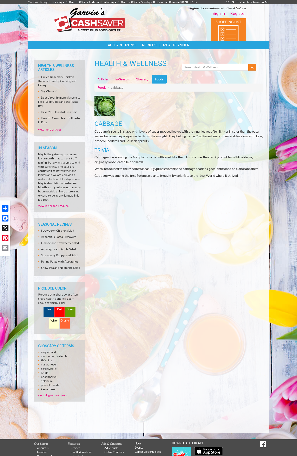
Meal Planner (176, 45)
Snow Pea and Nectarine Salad (60, 267)
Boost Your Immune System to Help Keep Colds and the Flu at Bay (59, 101)
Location (42, 452)
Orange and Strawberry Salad (60, 243)
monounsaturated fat (55, 356)
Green (70, 309)
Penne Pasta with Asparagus (59, 261)
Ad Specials (111, 448)
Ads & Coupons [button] (122, 45)
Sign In (219, 13)
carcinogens (49, 368)
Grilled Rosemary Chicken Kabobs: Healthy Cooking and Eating (57, 81)
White (54, 320)
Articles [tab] (103, 79)
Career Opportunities (148, 451)
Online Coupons (114, 452)
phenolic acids (50, 385)
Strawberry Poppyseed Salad (59, 255)
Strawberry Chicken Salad (57, 230)
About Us (42, 448)
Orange (65, 320)
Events (139, 447)
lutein (44, 372)
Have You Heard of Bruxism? (59, 112)
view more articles (49, 129)
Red (59, 309)
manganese (48, 364)
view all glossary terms (52, 395)
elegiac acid (48, 352)
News (138, 443)
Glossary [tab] (142, 79)
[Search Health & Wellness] (215, 67)
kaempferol (48, 389)
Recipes (149, 45)
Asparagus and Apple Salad (58, 249)
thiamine (46, 360)
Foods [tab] (159, 79)
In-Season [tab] (122, 79)
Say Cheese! (49, 91)
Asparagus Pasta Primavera (58, 236)
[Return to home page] (89, 19)
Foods (102, 87)
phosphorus (49, 376)
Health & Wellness (81, 452)
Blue (48, 309)
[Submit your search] (252, 67)
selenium (47, 381)
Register (238, 13)
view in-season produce (53, 205)
